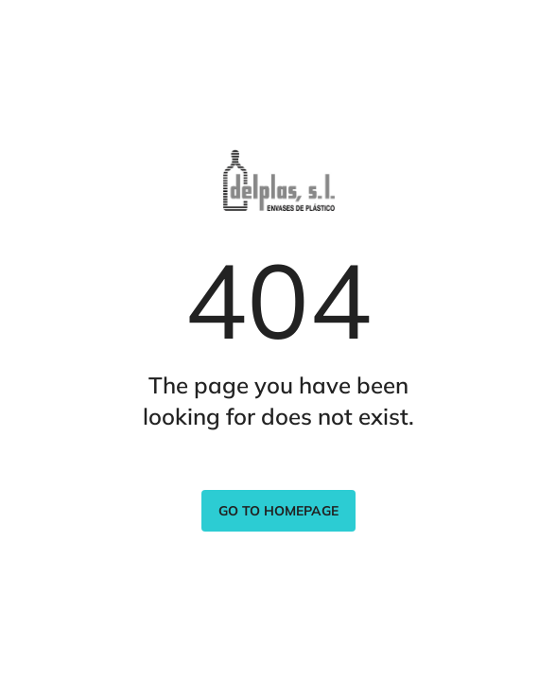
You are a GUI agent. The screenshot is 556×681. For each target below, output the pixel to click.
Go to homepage (278, 510)
